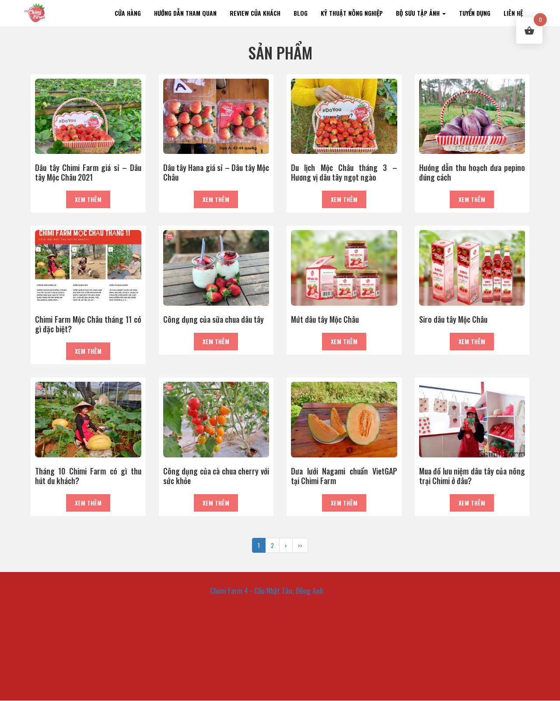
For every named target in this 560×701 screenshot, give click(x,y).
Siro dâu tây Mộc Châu (453, 319)
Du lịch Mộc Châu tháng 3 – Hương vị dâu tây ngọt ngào (344, 172)
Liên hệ (513, 12)
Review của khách (255, 12)
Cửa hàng (128, 12)
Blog (301, 12)
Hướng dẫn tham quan (185, 12)
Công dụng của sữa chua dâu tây (213, 319)
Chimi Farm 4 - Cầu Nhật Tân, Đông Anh (266, 590)
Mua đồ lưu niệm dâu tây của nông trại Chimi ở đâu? (472, 475)
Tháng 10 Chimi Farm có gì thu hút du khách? (88, 475)
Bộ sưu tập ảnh (421, 12)
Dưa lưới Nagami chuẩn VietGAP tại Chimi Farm (344, 475)
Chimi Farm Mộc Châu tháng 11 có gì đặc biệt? (88, 324)
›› (300, 545)
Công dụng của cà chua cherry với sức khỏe (216, 475)
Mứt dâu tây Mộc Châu (325, 319)
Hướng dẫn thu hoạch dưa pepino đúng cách (472, 172)
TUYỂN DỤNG (474, 12)
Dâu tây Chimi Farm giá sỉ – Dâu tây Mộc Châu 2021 (88, 172)
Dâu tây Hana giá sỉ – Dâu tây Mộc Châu (216, 172)
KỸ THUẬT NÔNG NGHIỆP (352, 12)
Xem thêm (88, 199)
